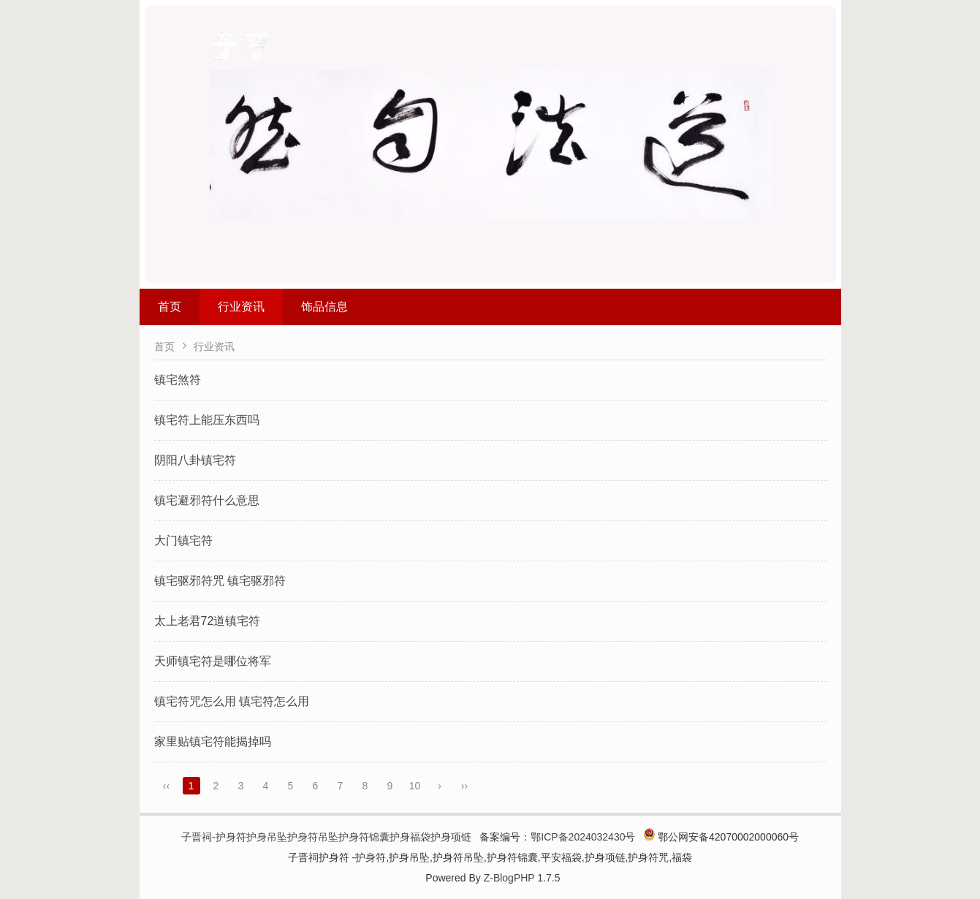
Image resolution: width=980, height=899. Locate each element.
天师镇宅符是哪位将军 (212, 661)
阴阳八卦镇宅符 (195, 460)
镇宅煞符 (177, 379)
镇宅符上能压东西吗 (206, 420)
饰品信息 (324, 306)
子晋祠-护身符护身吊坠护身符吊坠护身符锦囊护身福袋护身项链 (326, 837)
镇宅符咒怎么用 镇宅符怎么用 (231, 701)
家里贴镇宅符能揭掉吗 (212, 741)
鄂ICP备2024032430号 (583, 837)
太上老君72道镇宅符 (207, 621)
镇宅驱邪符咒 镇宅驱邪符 (220, 580)
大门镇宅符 (183, 540)
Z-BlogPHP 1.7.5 (522, 878)
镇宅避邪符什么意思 (206, 500)
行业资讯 (241, 306)
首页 (169, 306)
